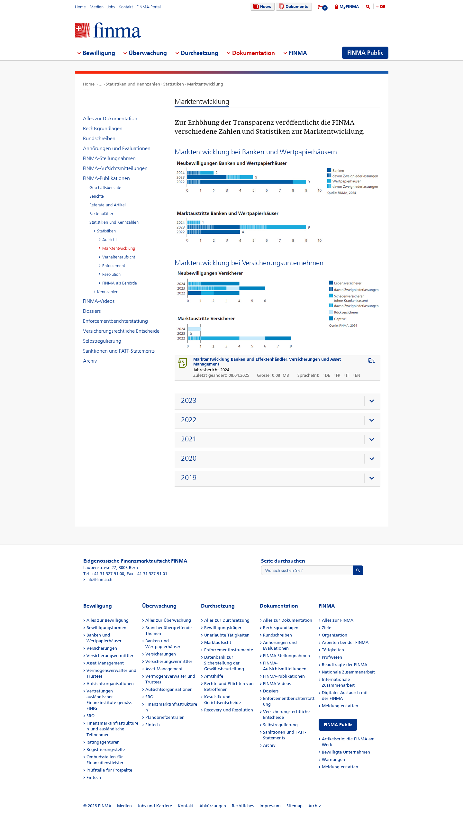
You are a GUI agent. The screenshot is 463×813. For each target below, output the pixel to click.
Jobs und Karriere (155, 805)
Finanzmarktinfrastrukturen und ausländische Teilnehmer (112, 729)
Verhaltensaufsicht (118, 257)
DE (382, 6)
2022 (188, 420)
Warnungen (333, 759)
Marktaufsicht (217, 642)
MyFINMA (349, 6)
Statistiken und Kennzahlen (133, 84)
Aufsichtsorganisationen (110, 683)
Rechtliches (243, 805)
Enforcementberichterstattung (115, 321)
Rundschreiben (99, 138)
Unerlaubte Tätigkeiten (227, 635)
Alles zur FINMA (337, 620)
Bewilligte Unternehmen (346, 752)
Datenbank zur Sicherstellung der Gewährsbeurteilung (224, 663)
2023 (188, 400)
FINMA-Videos (98, 301)
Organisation (334, 635)
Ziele (326, 627)
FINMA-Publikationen (106, 178)
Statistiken (173, 84)
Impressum (270, 805)
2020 (188, 458)
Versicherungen (101, 648)
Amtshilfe (213, 676)
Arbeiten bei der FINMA (345, 642)
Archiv (90, 361)
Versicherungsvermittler (109, 655)
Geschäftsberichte (105, 187)
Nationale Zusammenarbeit (348, 672)
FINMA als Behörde (119, 283)
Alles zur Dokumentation (110, 118)
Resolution (111, 274)
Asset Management (105, 663)
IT (347, 375)
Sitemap (294, 805)
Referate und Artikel (107, 205)
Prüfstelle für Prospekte (109, 770)
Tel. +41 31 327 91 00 (103, 573)
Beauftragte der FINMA (344, 664)
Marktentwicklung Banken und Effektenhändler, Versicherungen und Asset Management (267, 361)
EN (357, 375)
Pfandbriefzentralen (165, 717)
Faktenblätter (101, 213)
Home (80, 7)
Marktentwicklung (205, 84)
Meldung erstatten (340, 705)
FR (338, 375)
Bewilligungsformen (106, 627)
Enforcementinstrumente (228, 649)
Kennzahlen (107, 291)
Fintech (93, 777)
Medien (97, 7)
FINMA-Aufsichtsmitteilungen (115, 168)
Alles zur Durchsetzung (227, 620)
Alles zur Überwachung (168, 620)
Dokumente (292, 6)
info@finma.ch (99, 579)
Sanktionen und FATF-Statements (119, 351)
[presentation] (279, 401)
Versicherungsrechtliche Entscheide (121, 331)
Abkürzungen (212, 805)
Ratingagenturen (103, 742)
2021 (188, 439)
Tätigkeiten (333, 649)
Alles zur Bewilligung (107, 620)
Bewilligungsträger (222, 627)
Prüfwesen (332, 657)
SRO (90, 715)
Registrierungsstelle (105, 749)
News (261, 6)
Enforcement (113, 265)
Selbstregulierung (102, 341)
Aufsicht (109, 239)
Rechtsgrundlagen (103, 128)
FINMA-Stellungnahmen (109, 158)
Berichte (96, 196)
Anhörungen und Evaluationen (116, 148)
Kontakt (126, 7)
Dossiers (92, 311)
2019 (188, 478)
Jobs (111, 7)
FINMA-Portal (149, 7)
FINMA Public (338, 724)
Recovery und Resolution (228, 710)
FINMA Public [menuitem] (365, 52)
